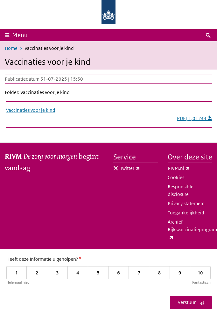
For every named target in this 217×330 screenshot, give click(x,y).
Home (11, 48)
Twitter (139, 168)
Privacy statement (186, 203)
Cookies (176, 177)
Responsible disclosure (180, 190)
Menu (20, 35)
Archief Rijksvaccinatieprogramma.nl (190, 230)
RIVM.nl (190, 168)
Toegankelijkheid (186, 213)
